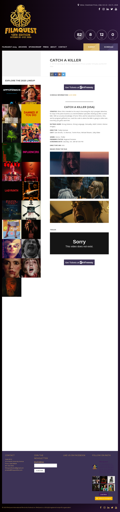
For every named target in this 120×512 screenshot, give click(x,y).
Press (46, 47)
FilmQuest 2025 (9, 47)
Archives (22, 47)
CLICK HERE (72, 95)
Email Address (39, 462)
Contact (62, 47)
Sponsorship (35, 47)
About (53, 47)
